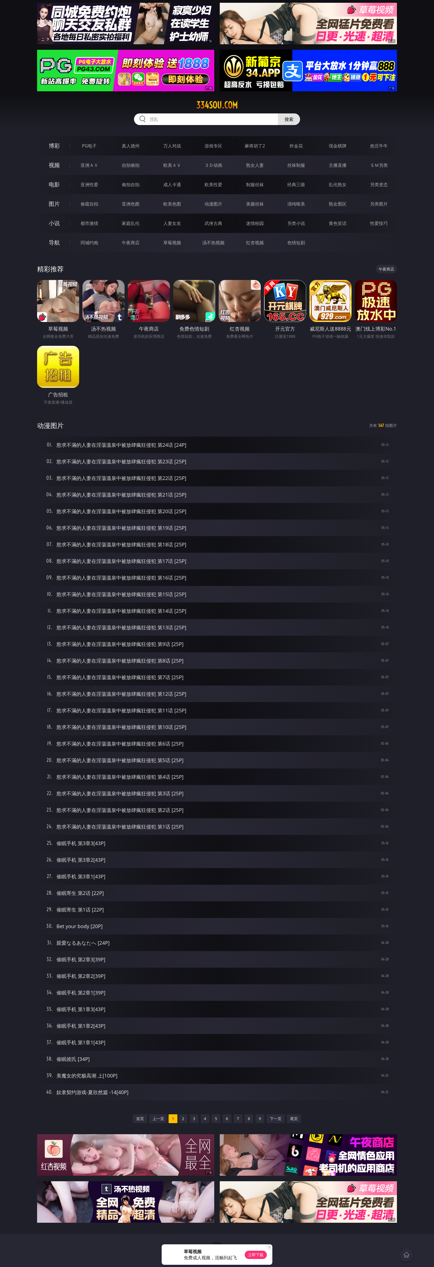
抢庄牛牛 (379, 146)
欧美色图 (172, 204)
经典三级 (296, 184)
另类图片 (379, 204)
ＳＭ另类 (379, 165)
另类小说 (296, 223)
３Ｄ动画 (213, 165)
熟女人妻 (255, 165)
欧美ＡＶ (172, 165)
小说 (54, 223)
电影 (54, 184)
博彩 (54, 145)
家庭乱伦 (131, 223)
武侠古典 (213, 223)
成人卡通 (172, 184)
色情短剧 (296, 243)
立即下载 (256, 1254)
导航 (54, 242)
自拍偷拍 (131, 165)
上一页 (158, 1118)
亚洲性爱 (89, 184)
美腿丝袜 (255, 204)
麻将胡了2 (255, 146)
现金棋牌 (338, 146)
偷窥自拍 (89, 204)
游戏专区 (213, 146)
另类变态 (379, 184)
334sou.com (217, 105)
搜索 (289, 119)
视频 (54, 165)
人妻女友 (172, 223)
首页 (140, 1118)
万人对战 (172, 146)
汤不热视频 (213, 243)
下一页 (275, 1118)
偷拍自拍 (131, 184)
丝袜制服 (296, 165)
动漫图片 (213, 204)
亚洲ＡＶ (89, 165)
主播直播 (338, 165)
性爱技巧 (379, 223)
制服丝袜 (255, 184)
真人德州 (131, 146)
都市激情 (89, 223)
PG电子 (89, 146)
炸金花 (296, 146)
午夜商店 (131, 243)
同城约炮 (89, 243)
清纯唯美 (296, 204)
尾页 (294, 1118)
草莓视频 (172, 243)
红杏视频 (255, 243)
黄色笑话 (338, 223)
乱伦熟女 (338, 184)
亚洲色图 (131, 204)
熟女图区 (338, 204)
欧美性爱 (213, 184)
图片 (54, 203)
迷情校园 (255, 223)
